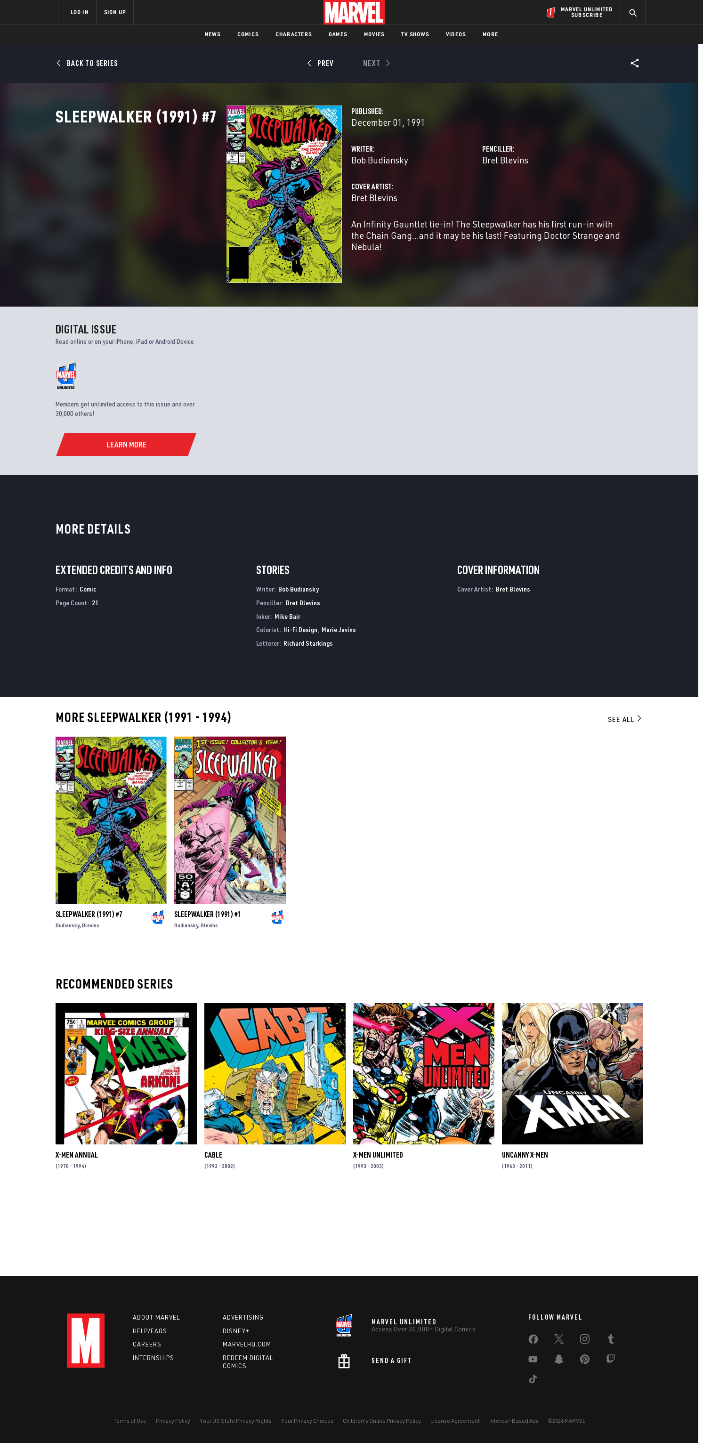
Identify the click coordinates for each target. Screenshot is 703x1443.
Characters (293, 34)
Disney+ (236, 1331)
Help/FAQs (150, 1331)
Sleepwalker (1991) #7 (89, 990)
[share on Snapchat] (559, 1361)
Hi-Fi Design (300, 706)
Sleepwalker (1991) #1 (207, 990)
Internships (153, 1358)
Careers (147, 1344)
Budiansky (68, 1001)
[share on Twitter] (559, 1341)
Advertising (243, 1317)
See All (625, 795)
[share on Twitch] (610, 1361)
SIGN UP (115, 12)
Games (338, 34)
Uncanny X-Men (525, 1230)
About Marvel (156, 1317)
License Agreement (455, 1420)
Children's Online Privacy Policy (382, 1420)
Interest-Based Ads (514, 1420)
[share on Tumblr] (610, 1341)
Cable (213, 1230)
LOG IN (80, 12)
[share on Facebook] (533, 1341)
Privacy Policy (173, 1420)
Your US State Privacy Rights (236, 1420)
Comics (248, 34)
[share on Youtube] (533, 1361)
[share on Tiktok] (533, 1381)
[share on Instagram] (585, 1341)
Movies (374, 34)
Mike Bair (287, 692)
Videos (456, 34)
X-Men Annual (77, 1230)
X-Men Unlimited (378, 1230)
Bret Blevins (445, 201)
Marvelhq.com (247, 1344)
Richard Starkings (308, 719)
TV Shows (415, 34)
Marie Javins (339, 706)
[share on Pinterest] (585, 1361)
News (212, 34)
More (490, 34)
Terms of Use (129, 1420)
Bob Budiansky (260, 201)
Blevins (90, 1001)
